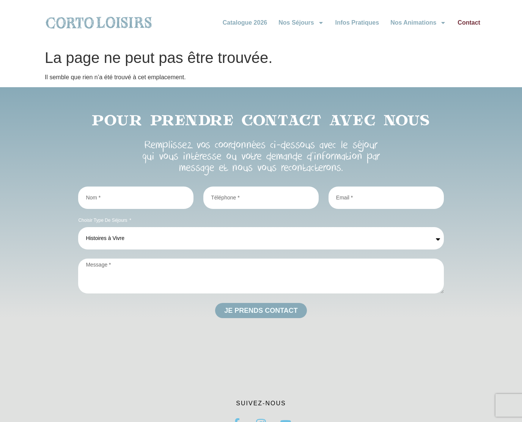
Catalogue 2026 (245, 22)
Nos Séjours (301, 23)
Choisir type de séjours (103, 220)
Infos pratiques (357, 22)
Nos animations (418, 23)
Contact (469, 22)
